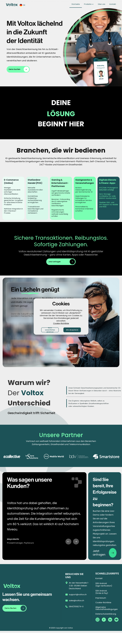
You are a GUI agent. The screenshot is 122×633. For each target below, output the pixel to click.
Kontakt (112, 4)
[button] (23, 5)
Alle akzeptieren (72, 330)
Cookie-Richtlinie (61, 323)
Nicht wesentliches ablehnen (50, 329)
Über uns (101, 4)
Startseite (76, 4)
